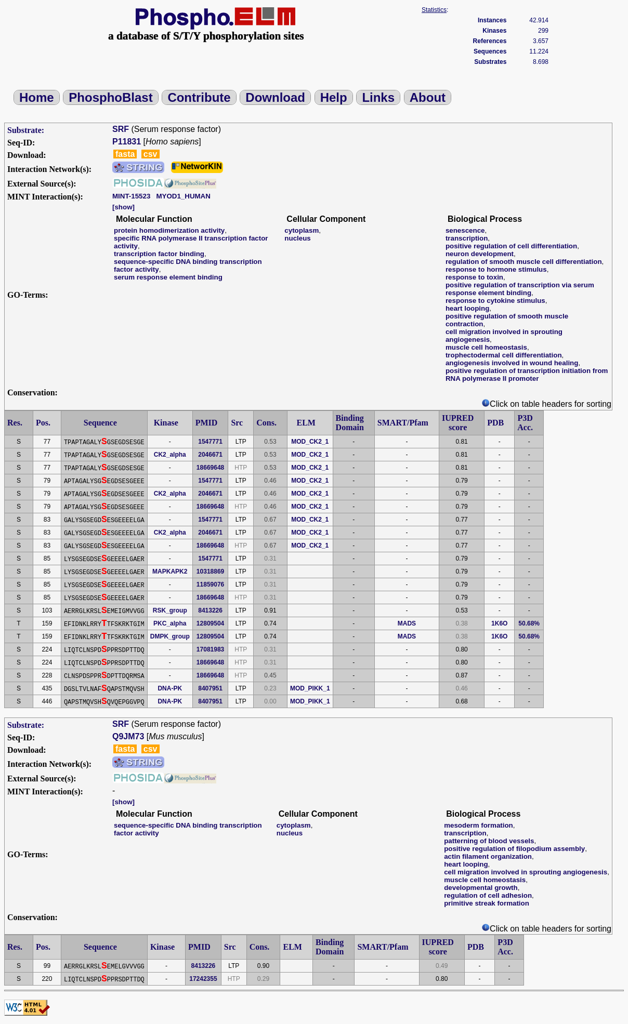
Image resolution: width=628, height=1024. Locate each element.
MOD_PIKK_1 (310, 688)
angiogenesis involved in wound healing (512, 363)
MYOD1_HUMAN (183, 196)
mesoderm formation (478, 825)
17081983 (210, 649)
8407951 (210, 688)
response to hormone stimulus (496, 269)
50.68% (529, 623)
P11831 (126, 141)
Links (378, 97)
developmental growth (480, 888)
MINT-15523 (131, 196)
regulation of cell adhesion (488, 895)
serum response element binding (168, 277)
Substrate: (25, 130)
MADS (407, 623)
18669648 (210, 467)
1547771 (210, 441)
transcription (467, 238)
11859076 (210, 584)
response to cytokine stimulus (495, 300)
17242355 (203, 978)
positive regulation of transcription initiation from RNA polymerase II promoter (527, 374)
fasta (125, 154)
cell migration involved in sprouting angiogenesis (525, 872)
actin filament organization (488, 856)
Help (333, 97)
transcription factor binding (159, 254)
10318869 (210, 571)
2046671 (210, 454)
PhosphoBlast (110, 97)
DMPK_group (170, 636)
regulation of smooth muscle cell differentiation (524, 261)
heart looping (467, 308)
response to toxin (474, 277)
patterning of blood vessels (489, 841)
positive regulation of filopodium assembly (514, 849)
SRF (120, 129)
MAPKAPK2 (169, 571)
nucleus (297, 238)
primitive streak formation (486, 903)
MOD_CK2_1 (310, 441)
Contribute (198, 97)
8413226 (210, 610)
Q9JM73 (128, 736)
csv (150, 154)
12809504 (210, 623)
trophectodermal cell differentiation (504, 355)
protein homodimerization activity (169, 230)
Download (275, 97)
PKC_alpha (169, 623)
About (428, 97)
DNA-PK (170, 688)
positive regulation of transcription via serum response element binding (520, 289)
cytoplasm (301, 230)
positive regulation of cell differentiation (511, 246)
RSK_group (170, 610)
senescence (465, 230)
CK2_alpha (170, 454)
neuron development (480, 254)
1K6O (499, 623)
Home (36, 97)
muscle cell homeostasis (486, 347)
